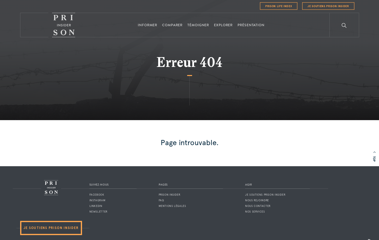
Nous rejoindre (257, 200)
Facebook (96, 194)
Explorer (223, 25)
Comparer (172, 25)
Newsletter (98, 211)
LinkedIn (95, 206)
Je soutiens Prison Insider (328, 6)
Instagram (97, 200)
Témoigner (198, 25)
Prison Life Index (278, 6)
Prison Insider (170, 194)
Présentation (251, 25)
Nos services (255, 211)
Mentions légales (172, 206)
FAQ (161, 200)
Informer (147, 25)
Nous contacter (258, 206)
